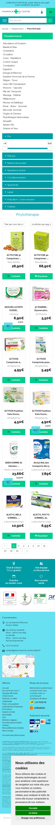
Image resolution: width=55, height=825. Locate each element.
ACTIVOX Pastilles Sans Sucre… (13, 412)
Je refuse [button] (33, 813)
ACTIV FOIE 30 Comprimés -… (13, 257)
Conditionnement (15, 177)
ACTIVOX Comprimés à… (13, 360)
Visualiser (41, 276)
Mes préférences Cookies (13, 728)
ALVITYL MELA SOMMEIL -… (13, 516)
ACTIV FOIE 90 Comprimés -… (41, 257)
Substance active (14, 170)
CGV (4, 717)
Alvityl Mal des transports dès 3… (41, 464)
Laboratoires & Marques (12, 707)
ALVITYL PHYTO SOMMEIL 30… (41, 516)
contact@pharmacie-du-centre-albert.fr (23, 650)
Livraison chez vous (38, 691)
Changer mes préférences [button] (33, 818)
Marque (9, 156)
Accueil (5, 29)
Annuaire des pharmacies (13, 735)
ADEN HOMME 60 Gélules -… (13, 464)
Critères (9, 206)
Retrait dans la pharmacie (41, 688)
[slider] (5, 148)
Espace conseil (8, 712)
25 (11, 551)
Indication (19, 199)
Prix (7, 136)
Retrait (13, 566)
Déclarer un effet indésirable (9, 699)
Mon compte (7, 731)
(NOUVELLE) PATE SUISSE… (14, 309)
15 (44, 546)
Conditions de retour (38, 698)
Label (8, 192)
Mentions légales (9, 720)
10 (38, 546)
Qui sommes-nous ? (11, 691)
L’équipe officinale (9, 693)
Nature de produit (15, 163)
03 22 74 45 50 (12, 645)
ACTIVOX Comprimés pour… (41, 360)
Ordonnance (7, 696)
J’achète (13, 276)
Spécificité (11, 185)
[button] (13, 224)
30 (17, 551)
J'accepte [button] (33, 808)
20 (5, 551)
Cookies (5, 725)
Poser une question (10, 704)
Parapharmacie (17, 29)
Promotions (7, 709)
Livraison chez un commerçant (37, 694)
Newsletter (7, 715)
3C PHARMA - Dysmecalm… (41, 309)
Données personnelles (12, 723)
